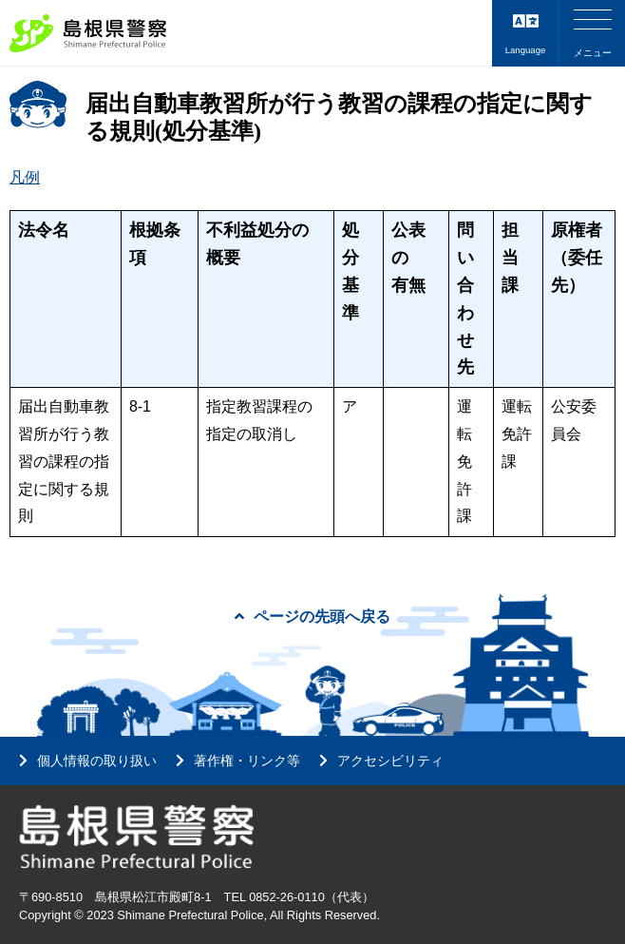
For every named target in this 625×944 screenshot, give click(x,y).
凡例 (24, 177)
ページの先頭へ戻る (312, 616)
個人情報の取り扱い (97, 760)
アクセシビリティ (390, 760)
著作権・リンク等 (247, 760)
